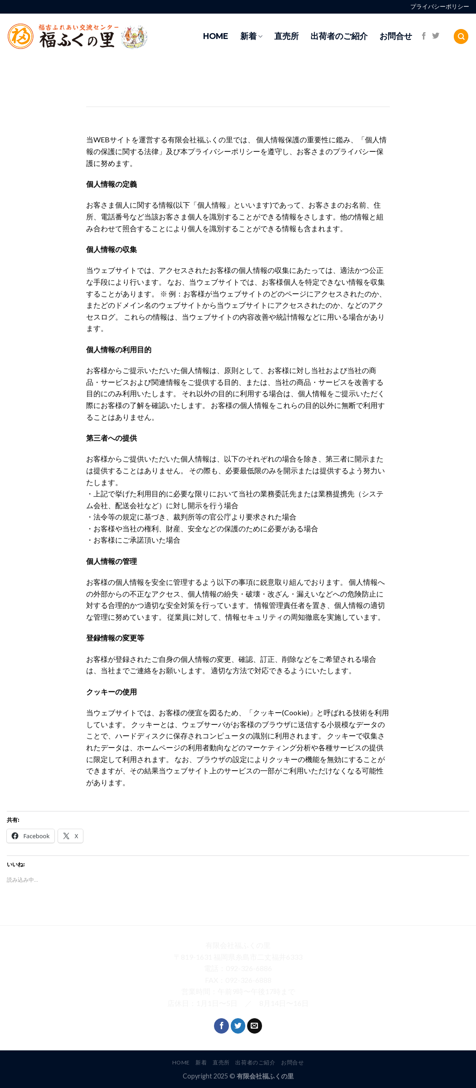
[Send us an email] (254, 1026)
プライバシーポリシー (439, 6)
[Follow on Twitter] (435, 36)
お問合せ (395, 36)
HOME (215, 36)
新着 (251, 36)
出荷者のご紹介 (339, 36)
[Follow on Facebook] (423, 36)
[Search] (461, 36)
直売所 (286, 36)
